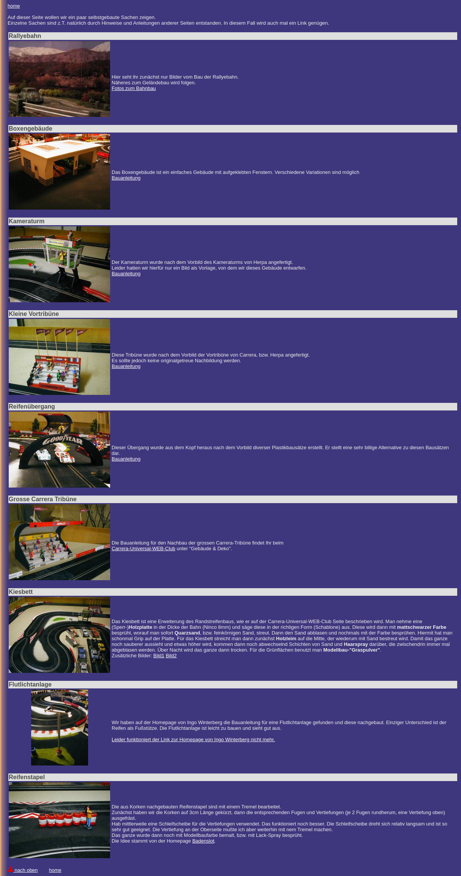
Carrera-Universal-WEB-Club (143, 548)
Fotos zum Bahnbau (134, 88)
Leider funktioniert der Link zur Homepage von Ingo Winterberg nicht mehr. (193, 739)
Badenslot (203, 841)
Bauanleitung (126, 178)
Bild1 (158, 655)
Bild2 (171, 655)
